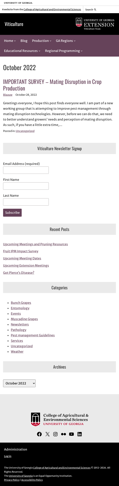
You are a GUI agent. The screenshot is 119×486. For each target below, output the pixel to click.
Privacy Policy (12, 479)
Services (17, 341)
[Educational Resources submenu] (39, 51)
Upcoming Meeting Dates (22, 258)
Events (16, 313)
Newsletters (20, 324)
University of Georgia (21, 475)
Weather (17, 351)
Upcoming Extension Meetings (26, 265)
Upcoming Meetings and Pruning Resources (35, 244)
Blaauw (7, 95)
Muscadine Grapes (24, 319)
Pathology (18, 330)
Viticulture (14, 23)
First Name (11, 180)
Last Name (11, 195)
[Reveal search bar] (90, 9)
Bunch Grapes (21, 303)
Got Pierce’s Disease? (18, 273)
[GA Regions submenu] (75, 41)
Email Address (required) (21, 164)
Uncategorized (25, 131)
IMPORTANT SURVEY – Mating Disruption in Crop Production (52, 84)
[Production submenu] (50, 41)
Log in (7, 456)
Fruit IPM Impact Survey (20, 251)
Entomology (20, 308)
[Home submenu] (15, 41)
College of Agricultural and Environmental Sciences (52, 9)
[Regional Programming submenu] (82, 51)
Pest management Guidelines (33, 335)
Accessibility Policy (32, 479)
